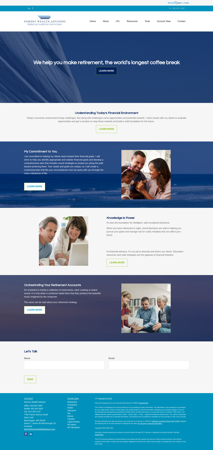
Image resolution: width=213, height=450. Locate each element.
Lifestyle (71, 419)
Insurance (71, 410)
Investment (72, 405)
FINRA (97, 435)
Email (112, 358)
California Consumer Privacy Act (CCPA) (166, 421)
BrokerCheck (143, 403)
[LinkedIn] (29, 8)
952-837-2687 (177, 8)
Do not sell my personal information (150, 423)
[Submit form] (30, 379)
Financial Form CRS (105, 398)
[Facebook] (32, 8)
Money (70, 416)
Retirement (72, 402)
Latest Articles (73, 422)
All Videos (71, 424)
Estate (70, 408)
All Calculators (73, 427)
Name (27, 358)
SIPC (102, 435)
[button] (105, 21)
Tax (68, 413)
